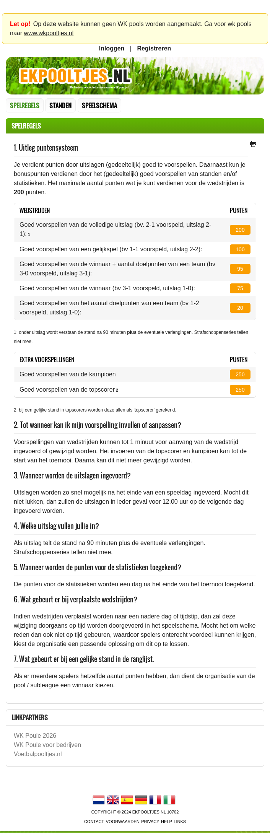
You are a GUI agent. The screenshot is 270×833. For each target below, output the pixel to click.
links (180, 821)
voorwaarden (123, 821)
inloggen (112, 48)
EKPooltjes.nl (149, 812)
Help (166, 821)
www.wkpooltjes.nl (48, 33)
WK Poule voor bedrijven (47, 745)
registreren (154, 48)
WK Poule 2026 (35, 735)
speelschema (99, 105)
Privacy (150, 821)
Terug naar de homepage (135, 75)
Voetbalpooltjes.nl (38, 754)
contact (94, 821)
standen (60, 105)
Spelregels (24, 105)
